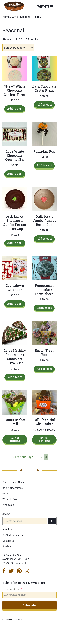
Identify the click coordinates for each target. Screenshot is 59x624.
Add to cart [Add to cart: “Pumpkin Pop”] (44, 165)
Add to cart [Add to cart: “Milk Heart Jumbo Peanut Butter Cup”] (44, 238)
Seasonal (25, 16)
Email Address (12, 589)
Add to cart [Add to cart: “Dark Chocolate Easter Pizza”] (44, 104)
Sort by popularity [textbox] (15, 47)
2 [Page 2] (41, 456)
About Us (7, 529)
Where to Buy (9, 499)
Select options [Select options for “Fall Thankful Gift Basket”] (44, 439)
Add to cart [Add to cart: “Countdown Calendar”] (14, 303)
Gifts (15, 16)
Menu (43, 6)
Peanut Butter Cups (13, 482)
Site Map (7, 546)
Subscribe (29, 605)
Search (6, 514)
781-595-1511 (18, 562)
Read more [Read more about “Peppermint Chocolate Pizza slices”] (44, 308)
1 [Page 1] (37, 456)
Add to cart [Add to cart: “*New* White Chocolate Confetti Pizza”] (14, 108)
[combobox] (18, 47)
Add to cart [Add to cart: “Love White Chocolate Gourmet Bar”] (14, 173)
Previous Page (22, 457)
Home (6, 16)
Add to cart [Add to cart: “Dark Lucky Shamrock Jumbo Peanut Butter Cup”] (14, 243)
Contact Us (8, 540)
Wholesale (8, 504)
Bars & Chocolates (12, 487)
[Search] (52, 521)
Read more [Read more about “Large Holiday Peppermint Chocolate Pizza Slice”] (14, 377)
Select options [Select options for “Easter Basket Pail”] (14, 439)
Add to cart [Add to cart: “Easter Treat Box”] (44, 369)
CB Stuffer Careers (12, 535)
